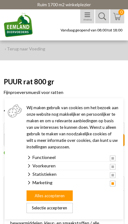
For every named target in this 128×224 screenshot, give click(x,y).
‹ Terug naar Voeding (25, 48)
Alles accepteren (50, 195)
